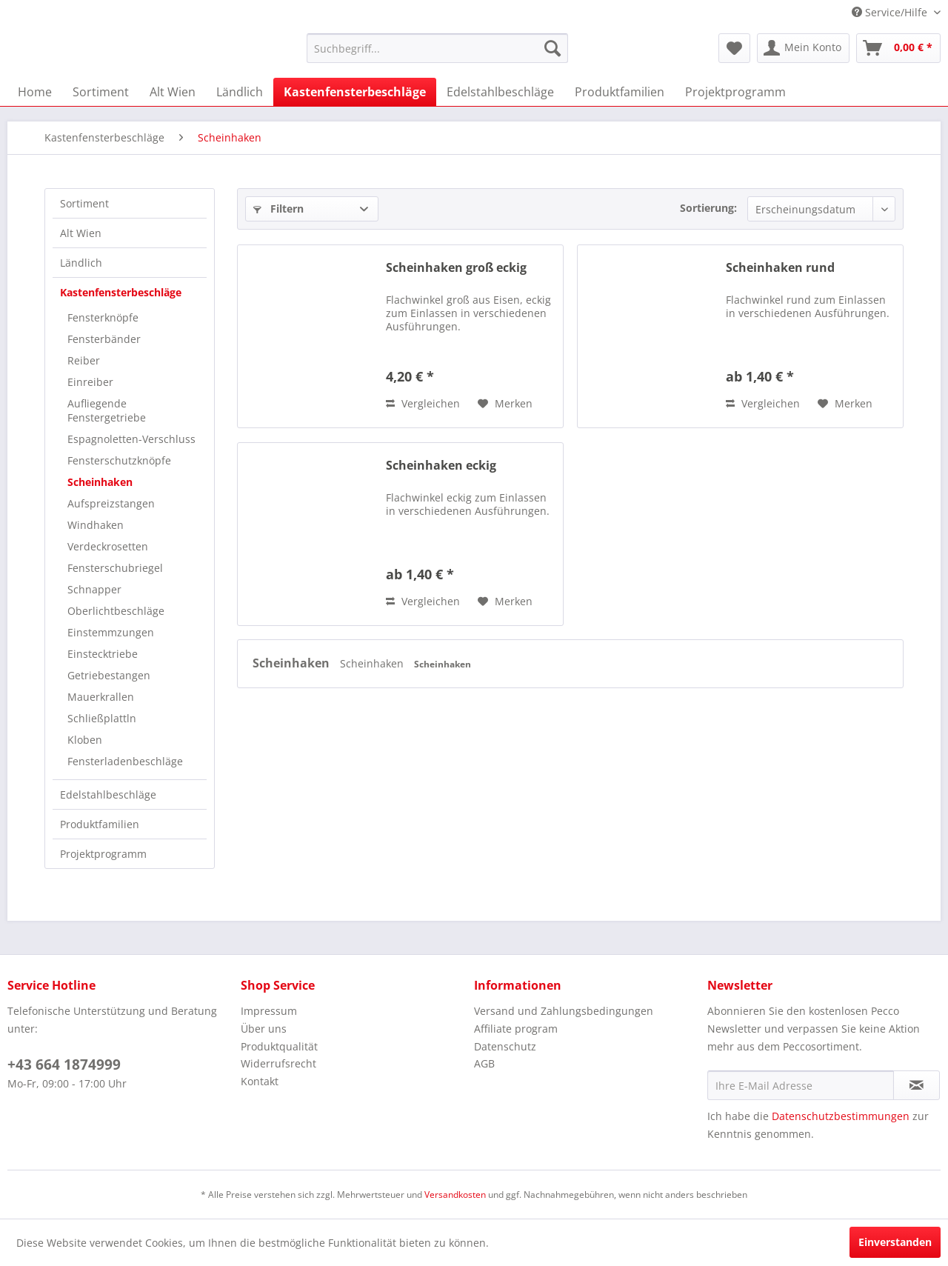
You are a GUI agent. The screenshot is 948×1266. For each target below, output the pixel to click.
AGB (484, 1063)
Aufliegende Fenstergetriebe (106, 410)
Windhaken (95, 525)
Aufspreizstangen (111, 503)
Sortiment (84, 203)
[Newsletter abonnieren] (916, 1085)
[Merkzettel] (734, 48)
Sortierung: (708, 208)
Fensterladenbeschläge (125, 761)
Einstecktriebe (102, 654)
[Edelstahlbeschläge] (500, 92)
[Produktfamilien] (619, 92)
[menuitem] (437, 48)
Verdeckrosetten (107, 546)
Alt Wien (80, 233)
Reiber (83, 360)
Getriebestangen (108, 675)
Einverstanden (895, 1242)
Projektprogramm (103, 854)
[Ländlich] (239, 92)
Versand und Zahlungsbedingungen (563, 1011)
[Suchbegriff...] (437, 48)
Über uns (264, 1029)
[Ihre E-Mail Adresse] (800, 1085)
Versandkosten (455, 1194)
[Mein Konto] (803, 48)
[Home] (34, 92)
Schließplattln (101, 718)
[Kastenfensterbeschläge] (354, 92)
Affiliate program (516, 1029)
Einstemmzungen (110, 632)
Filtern (278, 208)
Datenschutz (505, 1046)
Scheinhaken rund (780, 268)
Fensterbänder (104, 339)
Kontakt (259, 1081)
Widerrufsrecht (278, 1063)
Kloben (84, 740)
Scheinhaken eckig (441, 465)
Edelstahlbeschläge (108, 794)
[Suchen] (552, 48)
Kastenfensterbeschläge (120, 292)
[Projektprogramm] (735, 92)
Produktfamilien (99, 824)
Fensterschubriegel (115, 568)
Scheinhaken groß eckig (456, 268)
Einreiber (90, 382)
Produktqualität (279, 1046)
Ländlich (81, 263)
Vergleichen (423, 403)
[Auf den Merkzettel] (505, 404)
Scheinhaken (100, 482)
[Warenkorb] (898, 48)
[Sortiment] (100, 92)
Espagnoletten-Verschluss (131, 439)
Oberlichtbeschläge (115, 611)
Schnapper (94, 589)
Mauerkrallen (100, 697)
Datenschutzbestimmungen (840, 1116)
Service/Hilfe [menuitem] (891, 12)
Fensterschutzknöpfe (119, 460)
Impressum (269, 1011)
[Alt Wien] (172, 92)
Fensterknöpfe (102, 317)
